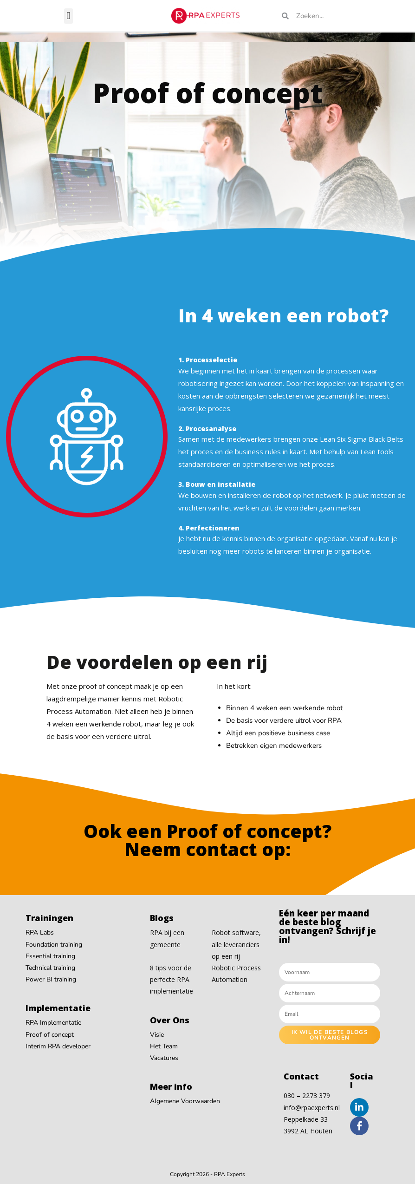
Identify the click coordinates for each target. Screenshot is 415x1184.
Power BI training (51, 979)
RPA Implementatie (53, 1022)
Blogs (162, 917)
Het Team (164, 1046)
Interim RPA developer (58, 1046)
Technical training (50, 967)
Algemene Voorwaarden (185, 1101)
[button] (68, 16)
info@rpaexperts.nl (312, 1107)
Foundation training (54, 944)
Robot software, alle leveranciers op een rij (236, 944)
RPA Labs (40, 932)
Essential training (50, 956)
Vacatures (164, 1057)
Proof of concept (50, 1034)
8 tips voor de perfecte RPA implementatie (171, 979)
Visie (157, 1034)
